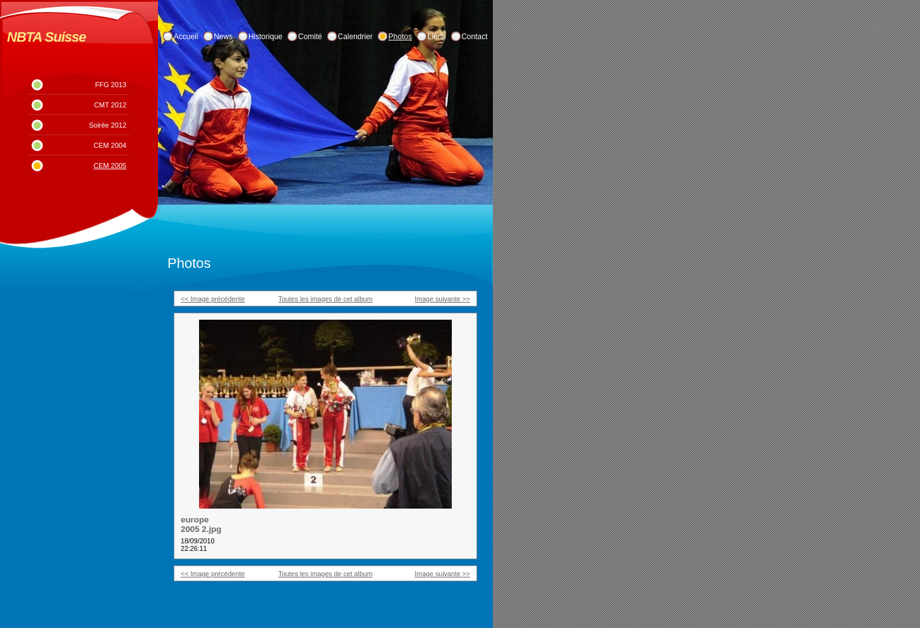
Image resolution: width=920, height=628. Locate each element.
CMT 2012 (110, 105)
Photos (400, 36)
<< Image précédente (213, 299)
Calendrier (355, 36)
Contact (474, 36)
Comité (310, 36)
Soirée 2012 (107, 125)
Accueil (186, 36)
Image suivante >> (442, 299)
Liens (437, 36)
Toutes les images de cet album (325, 299)
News (223, 36)
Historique (265, 36)
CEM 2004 (110, 145)
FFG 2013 (110, 84)
